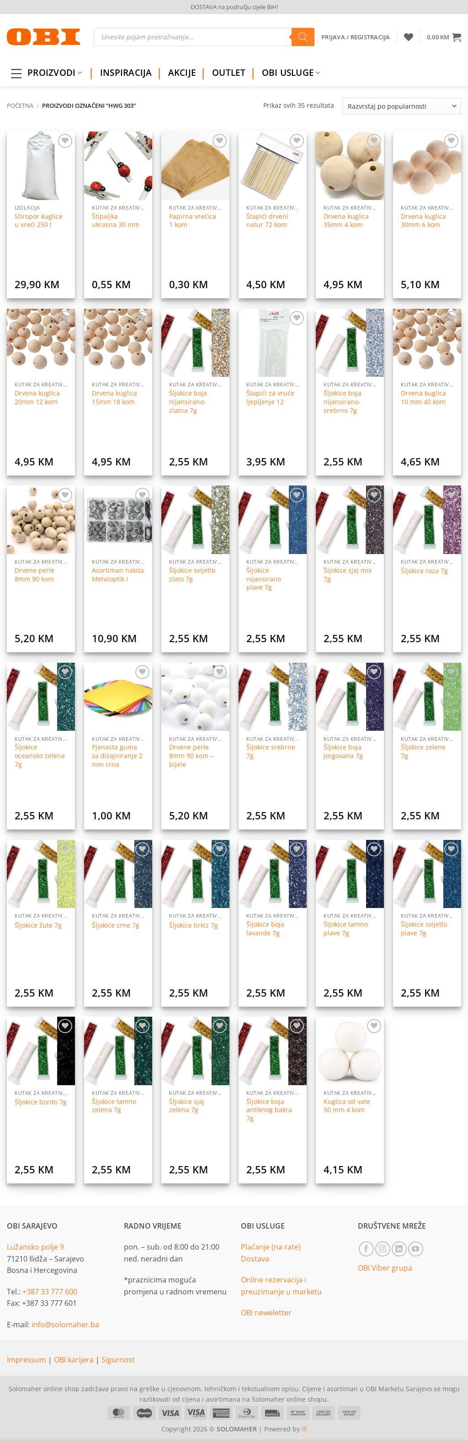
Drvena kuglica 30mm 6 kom (423, 220)
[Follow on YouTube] (415, 1248)
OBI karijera (75, 1360)
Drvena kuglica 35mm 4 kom (346, 220)
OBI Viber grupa (385, 1268)
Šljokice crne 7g (115, 925)
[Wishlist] (408, 37)
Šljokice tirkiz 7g (193, 925)
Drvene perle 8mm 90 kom (34, 574)
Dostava (255, 1259)
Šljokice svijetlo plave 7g (424, 928)
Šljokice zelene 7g (423, 751)
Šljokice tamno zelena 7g (114, 1106)
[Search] (303, 37)
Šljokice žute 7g (38, 925)
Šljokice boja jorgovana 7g (343, 751)
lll (304, 1429)
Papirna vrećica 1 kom (192, 220)
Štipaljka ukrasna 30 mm (115, 220)
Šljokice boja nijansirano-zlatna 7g (188, 401)
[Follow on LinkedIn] (399, 1248)
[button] (444, 37)
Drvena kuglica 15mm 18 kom (114, 397)
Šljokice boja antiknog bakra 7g (269, 1110)
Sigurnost (118, 1360)
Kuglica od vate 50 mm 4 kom (347, 1106)
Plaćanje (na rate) (271, 1247)
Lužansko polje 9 (35, 1247)
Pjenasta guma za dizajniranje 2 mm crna (117, 755)
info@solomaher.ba (65, 1325)
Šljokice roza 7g (424, 571)
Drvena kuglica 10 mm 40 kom (423, 397)
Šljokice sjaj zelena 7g (186, 1106)
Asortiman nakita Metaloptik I (118, 574)
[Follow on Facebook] (366, 1248)
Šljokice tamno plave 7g (346, 928)
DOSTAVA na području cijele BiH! (234, 7)
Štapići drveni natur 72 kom (267, 220)
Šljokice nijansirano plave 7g (263, 578)
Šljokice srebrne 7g (270, 751)
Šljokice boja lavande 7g (265, 928)
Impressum (27, 1360)
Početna (20, 105)
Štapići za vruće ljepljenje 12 (270, 397)
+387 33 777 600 (49, 1292)
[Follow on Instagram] (382, 1248)
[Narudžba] (401, 106)
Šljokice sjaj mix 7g (348, 574)
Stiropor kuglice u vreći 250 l (39, 220)
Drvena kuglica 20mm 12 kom (37, 397)
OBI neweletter (266, 1313)
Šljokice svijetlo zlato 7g (192, 574)
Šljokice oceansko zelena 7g (40, 755)
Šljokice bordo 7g (41, 1102)
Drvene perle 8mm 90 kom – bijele (191, 755)
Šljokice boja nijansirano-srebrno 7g (343, 401)
